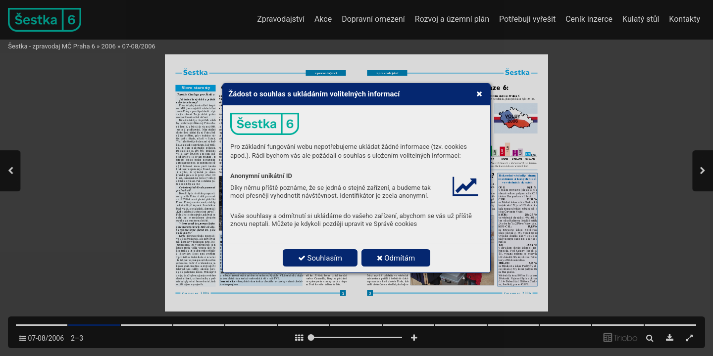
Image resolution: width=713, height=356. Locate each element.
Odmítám (396, 258)
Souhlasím (320, 258)
